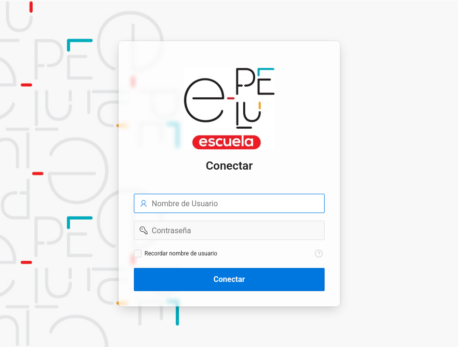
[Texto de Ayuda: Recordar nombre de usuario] (319, 253)
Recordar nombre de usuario (180, 253)
